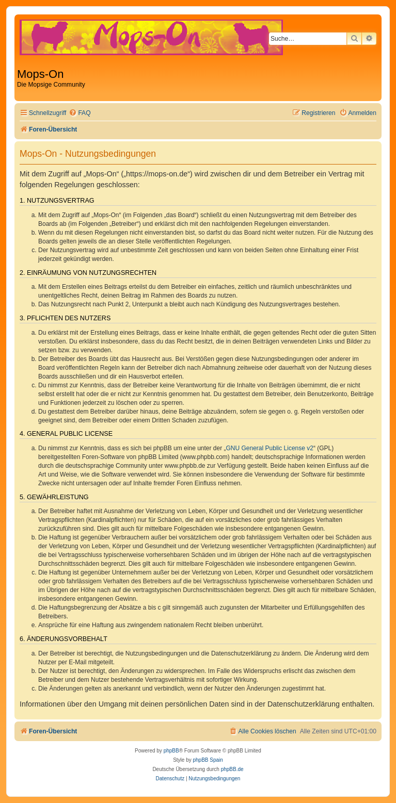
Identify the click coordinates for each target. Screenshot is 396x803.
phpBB (171, 750)
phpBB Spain (208, 760)
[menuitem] (79, 113)
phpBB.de (232, 769)
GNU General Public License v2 (269, 448)
